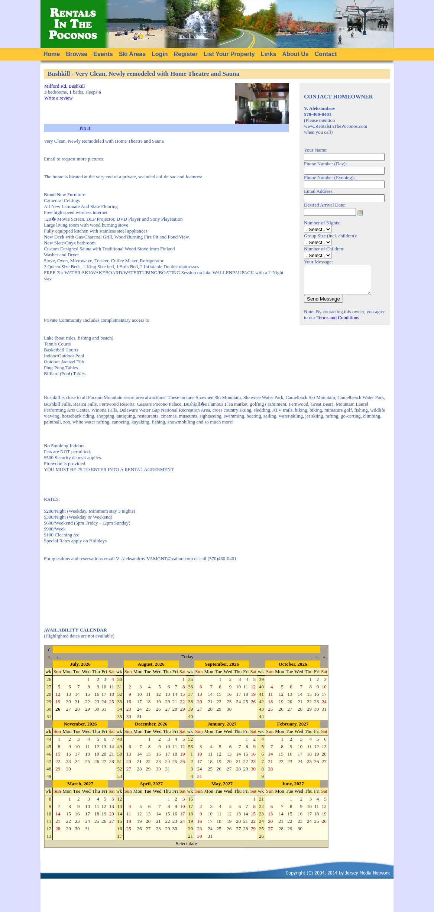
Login (160, 54)
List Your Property (229, 54)
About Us (295, 54)
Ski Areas (132, 54)
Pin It (85, 128)
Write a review (58, 98)
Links (268, 54)
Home (51, 54)
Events (103, 54)
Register (186, 54)
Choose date (360, 213)
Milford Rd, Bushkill (64, 86)
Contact (326, 54)
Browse (76, 54)
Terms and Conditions (338, 323)
